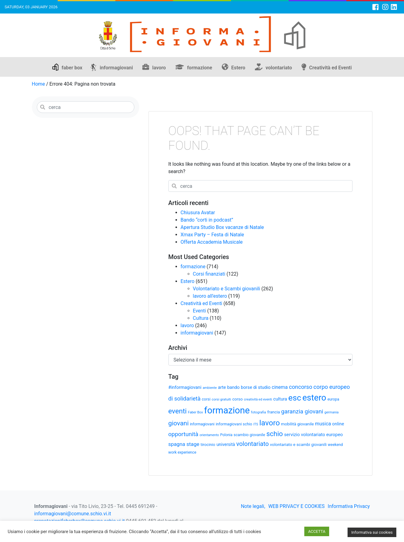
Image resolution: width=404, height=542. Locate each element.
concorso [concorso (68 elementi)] (300, 387)
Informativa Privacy (349, 506)
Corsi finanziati (209, 274)
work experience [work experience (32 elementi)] (182, 452)
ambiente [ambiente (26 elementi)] (210, 388)
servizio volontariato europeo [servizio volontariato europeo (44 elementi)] (313, 434)
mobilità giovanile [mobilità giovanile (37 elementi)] (297, 423)
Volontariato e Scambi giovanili (226, 289)
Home (38, 84)
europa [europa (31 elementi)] (333, 399)
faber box (72, 68)
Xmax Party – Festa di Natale (212, 235)
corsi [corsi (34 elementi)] (206, 399)
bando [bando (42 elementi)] (233, 387)
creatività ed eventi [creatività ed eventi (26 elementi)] (258, 399)
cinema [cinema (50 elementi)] (280, 387)
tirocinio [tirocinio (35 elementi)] (208, 444)
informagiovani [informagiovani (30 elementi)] (202, 424)
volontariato (279, 68)
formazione (199, 68)
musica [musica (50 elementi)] (323, 424)
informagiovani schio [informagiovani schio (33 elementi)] (234, 424)
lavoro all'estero (210, 296)
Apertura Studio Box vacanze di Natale (222, 227)
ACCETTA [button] (316, 531)
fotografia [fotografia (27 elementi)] (258, 412)
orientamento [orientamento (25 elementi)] (209, 435)
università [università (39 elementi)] (226, 444)
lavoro (159, 68)
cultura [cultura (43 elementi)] (280, 399)
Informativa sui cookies (372, 532)
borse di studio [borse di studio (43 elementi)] (256, 387)
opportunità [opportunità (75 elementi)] (183, 434)
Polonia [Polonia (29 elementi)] (226, 435)
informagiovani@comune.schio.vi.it (72, 514)
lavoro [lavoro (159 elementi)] (269, 422)
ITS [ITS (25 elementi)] (255, 424)
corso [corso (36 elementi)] (237, 399)
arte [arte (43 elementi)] (222, 387)
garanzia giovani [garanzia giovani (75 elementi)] (302, 411)
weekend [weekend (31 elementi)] (335, 444)
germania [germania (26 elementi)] (332, 412)
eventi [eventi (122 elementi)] (177, 411)
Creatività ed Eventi (330, 68)
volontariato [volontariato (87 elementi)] (252, 443)
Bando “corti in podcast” (207, 220)
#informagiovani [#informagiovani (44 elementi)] (185, 387)
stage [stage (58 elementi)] (193, 444)
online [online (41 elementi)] (338, 424)
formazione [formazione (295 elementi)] (227, 410)
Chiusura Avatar (198, 212)
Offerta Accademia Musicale (212, 242)
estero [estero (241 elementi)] (314, 398)
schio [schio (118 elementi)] (274, 434)
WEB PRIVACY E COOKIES (296, 506)
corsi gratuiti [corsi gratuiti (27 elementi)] (221, 399)
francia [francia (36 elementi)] (273, 411)
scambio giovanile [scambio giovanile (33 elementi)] (249, 434)
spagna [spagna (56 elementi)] (176, 444)
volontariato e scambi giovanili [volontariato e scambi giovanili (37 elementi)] (298, 444)
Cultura (201, 318)
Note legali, (253, 506)
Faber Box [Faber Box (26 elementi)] (195, 412)
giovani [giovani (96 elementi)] (178, 423)
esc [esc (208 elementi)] (294, 398)
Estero (238, 68)
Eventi (199, 311)
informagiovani (116, 68)
